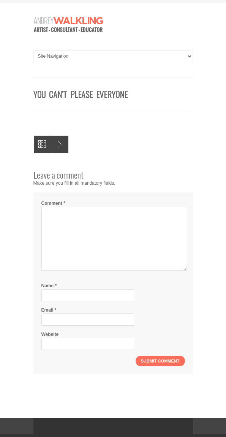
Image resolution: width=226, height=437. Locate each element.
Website (50, 334)
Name (49, 285)
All (42, 144)
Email (49, 310)
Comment (53, 203)
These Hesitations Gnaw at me (59, 144)
